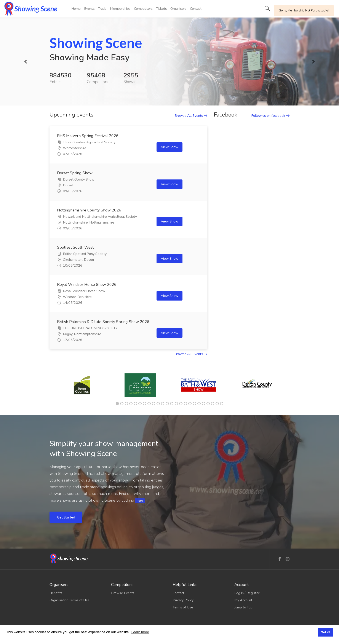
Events (89, 8)
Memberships (120, 8)
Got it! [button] (325, 632)
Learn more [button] (140, 632)
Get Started (66, 517)
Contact (195, 8)
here (140, 501)
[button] (25, 62)
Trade (102, 8)
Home (76, 8)
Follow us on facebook (270, 115)
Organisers (178, 8)
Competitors (143, 8)
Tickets (161, 8)
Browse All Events (190, 115)
